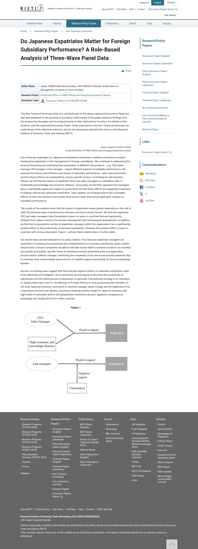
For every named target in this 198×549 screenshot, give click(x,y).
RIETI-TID (136, 466)
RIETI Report (164, 467)
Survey (25, 466)
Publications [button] (112, 23)
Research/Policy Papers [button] (83, 23)
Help (131, 9)
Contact (141, 9)
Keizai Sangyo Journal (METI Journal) (165, 479)
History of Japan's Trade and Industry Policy (89, 442)
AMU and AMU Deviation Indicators (139, 454)
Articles (160, 419)
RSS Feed (150, 180)
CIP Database (138, 433)
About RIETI (108, 9)
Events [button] (133, 23)
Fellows (25, 473)
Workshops (111, 429)
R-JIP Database (139, 429)
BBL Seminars (113, 433)
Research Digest (150, 129)
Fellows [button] (57, 23)
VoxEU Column (165, 445)
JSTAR (135, 462)
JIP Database (138, 424)
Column (161, 424)
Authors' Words (87, 450)
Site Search (170, 15)
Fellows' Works (165, 441)
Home (24, 31)
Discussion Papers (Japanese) (157, 63)
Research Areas (30, 419)
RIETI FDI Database (141, 471)
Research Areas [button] (34, 23)
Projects (26, 462)
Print (128, 70)
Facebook (150, 187)
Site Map (121, 9)
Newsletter (150, 173)
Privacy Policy (42, 509)
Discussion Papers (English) (156, 56)
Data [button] (149, 23)
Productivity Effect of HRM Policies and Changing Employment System (76, 95)
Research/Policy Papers (46, 31)
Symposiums (112, 424)
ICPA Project (138, 475)
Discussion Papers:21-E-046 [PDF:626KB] (66, 100)
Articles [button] (167, 23)
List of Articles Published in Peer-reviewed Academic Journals (155, 118)
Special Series (165, 429)
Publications (85, 419)
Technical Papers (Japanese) (156, 100)
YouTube (149, 200)
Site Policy (58, 509)
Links (134, 480)
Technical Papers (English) (155, 92)
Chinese (171, 2)
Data (133, 419)
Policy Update (164, 471)
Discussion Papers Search (162, 9)
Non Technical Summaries (79, 31)
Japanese (144, 2)
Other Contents (165, 462)
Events (108, 419)
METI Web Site (105, 509)
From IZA (162, 450)
